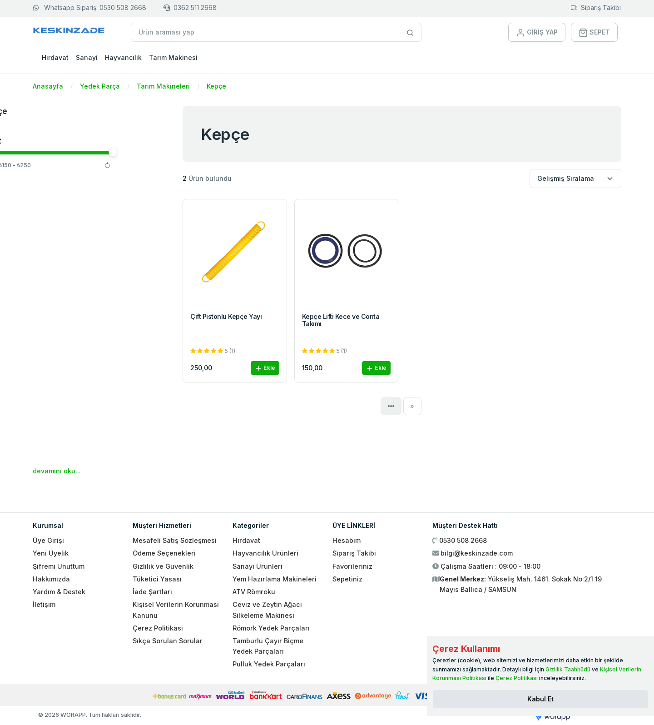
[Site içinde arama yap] (410, 32)
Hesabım (346, 540)
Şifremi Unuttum (58, 566)
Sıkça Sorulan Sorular (168, 641)
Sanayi (87, 57)
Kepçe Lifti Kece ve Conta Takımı (341, 320)
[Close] (540, 699)
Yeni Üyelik (51, 553)
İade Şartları (152, 592)
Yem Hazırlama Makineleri (275, 579)
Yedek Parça (100, 86)
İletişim (44, 604)
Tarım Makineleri (163, 86)
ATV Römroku (254, 592)
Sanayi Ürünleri (257, 566)
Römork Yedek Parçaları (271, 628)
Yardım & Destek (59, 592)
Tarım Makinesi (173, 57)
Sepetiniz (347, 579)
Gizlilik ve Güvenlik (163, 566)
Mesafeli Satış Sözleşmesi (175, 540)
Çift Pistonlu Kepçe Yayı (226, 316)
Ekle (265, 368)
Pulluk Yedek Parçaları (269, 664)
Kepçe (216, 86)
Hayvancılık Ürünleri (265, 553)
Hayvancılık (123, 57)
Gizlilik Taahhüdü (567, 669)
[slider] (38, 152)
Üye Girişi (48, 540)
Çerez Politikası (158, 628)
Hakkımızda (51, 579)
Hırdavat (55, 57)
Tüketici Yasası (157, 579)
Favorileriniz (352, 566)
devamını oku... (57, 471)
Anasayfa (48, 86)
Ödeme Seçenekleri (164, 553)
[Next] (412, 406)
